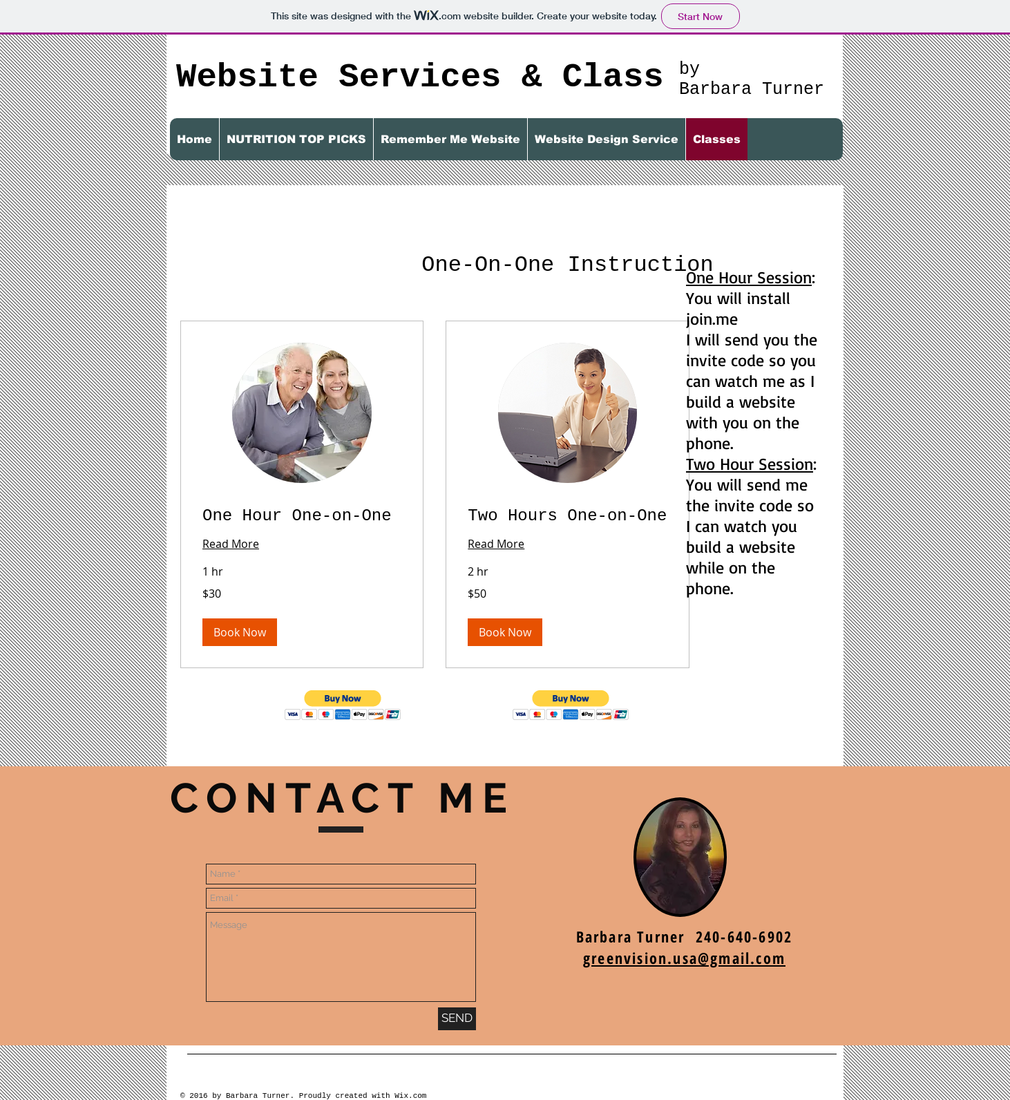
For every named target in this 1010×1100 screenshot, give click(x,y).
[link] (301, 516)
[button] (296, 139)
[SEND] (457, 1018)
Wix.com (410, 1096)
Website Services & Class (420, 77)
